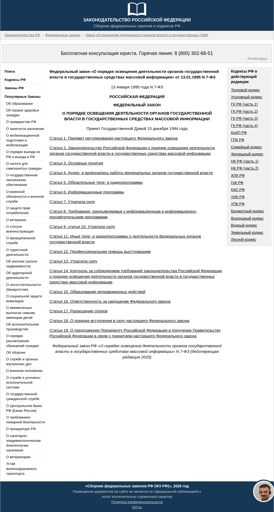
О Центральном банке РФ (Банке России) (24, 408)
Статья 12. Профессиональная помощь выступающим (100, 251)
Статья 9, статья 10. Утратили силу (82, 226)
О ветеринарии (18, 457)
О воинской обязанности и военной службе (25, 196)
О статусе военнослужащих (20, 229)
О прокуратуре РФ (21, 429)
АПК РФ (238, 175)
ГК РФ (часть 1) (244, 104)
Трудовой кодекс (245, 90)
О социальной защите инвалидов (24, 298)
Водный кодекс (244, 225)
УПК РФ (238, 204)
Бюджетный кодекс (247, 211)
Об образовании (19, 104)
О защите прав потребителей (18, 210)
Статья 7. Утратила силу (72, 201)
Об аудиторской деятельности (19, 275)
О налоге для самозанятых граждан (23, 166)
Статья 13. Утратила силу (73, 261)
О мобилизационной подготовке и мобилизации (22, 140)
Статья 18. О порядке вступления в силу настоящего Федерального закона (119, 320)
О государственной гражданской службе (22, 396)
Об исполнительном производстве (22, 326)
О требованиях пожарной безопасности (25, 419)
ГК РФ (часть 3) (244, 118)
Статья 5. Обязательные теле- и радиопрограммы (96, 182)
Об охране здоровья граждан (22, 112)
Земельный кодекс (247, 232)
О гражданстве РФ (21, 122)
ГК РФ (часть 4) (244, 126)
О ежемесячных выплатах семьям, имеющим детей (21, 312)
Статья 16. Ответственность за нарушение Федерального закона (110, 301)
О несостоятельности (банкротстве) (23, 287)
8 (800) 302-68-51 (193, 53)
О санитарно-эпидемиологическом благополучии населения (23, 443)
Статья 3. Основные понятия (76, 163)
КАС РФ (238, 190)
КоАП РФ (239, 132)
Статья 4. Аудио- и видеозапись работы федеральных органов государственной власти (131, 172)
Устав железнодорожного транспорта (21, 468)
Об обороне (15, 352)
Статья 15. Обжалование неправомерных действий (97, 291)
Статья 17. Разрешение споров (79, 311)
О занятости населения (25, 129)
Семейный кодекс (246, 147)
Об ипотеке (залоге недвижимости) (21, 263)
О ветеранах (16, 220)
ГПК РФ (237, 140)
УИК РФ (238, 197)
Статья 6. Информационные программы (87, 192)
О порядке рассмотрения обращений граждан (22, 340)
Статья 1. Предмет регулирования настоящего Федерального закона (114, 138)
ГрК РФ (237, 183)
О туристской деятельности (17, 252)
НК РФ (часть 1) (244, 161)
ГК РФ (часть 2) (244, 111)
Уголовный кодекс (246, 97)
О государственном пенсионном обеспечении (21, 180)
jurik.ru (263, 58)
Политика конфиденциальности (137, 502)
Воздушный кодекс (247, 218)
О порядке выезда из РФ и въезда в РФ (23, 154)
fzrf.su (137, 507)
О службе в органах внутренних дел (22, 361)
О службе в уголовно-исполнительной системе (23, 382)
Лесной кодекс (243, 239)
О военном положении (24, 371)
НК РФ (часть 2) (244, 168)
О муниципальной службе (20, 240)
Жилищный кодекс (247, 154)
